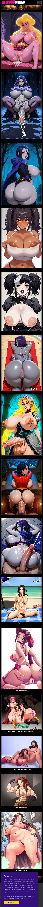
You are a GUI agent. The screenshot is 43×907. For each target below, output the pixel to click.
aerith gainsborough (21, 623)
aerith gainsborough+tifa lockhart (21, 769)
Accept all (11, 902)
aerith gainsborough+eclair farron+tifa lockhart (21, 731)
